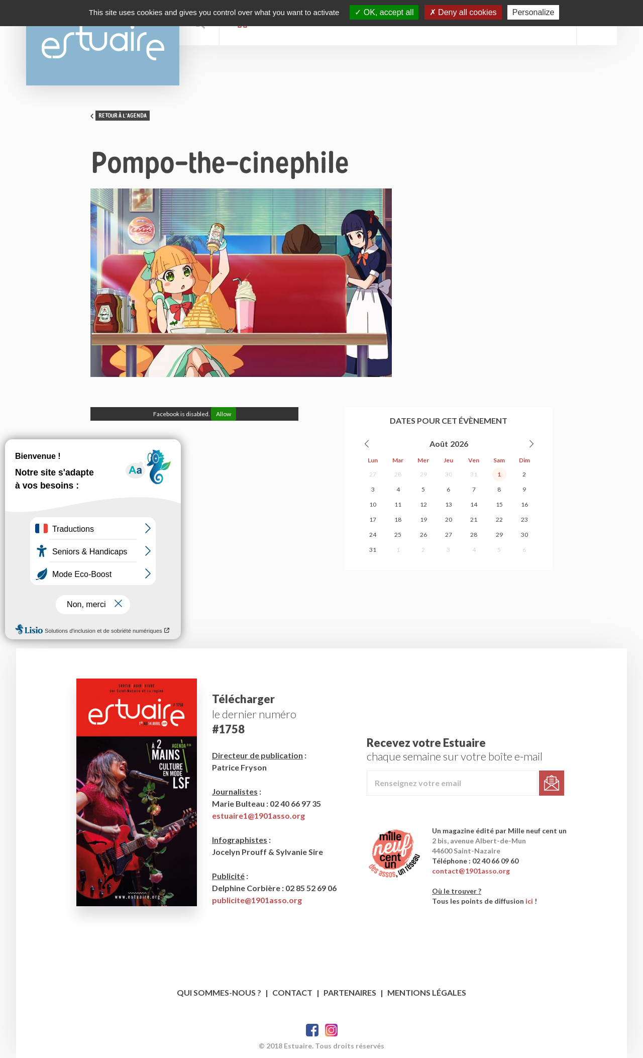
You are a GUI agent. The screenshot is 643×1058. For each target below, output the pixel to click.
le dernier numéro (254, 714)
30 (448, 474)
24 (372, 534)
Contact (292, 992)
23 (524, 519)
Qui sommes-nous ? (219, 992)
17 (372, 519)
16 (524, 504)
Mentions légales (426, 992)
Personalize (533, 12)
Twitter (331, 1030)
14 (473, 504)
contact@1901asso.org (471, 871)
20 (448, 519)
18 (397, 519)
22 (499, 519)
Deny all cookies (463, 12)
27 (372, 474)
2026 (459, 443)
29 (423, 474)
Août (439, 443)
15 (499, 504)
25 (397, 534)
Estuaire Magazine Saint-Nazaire (102, 42)
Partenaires (350, 992)
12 (423, 504)
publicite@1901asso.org (257, 900)
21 (473, 519)
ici (529, 901)
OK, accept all (384, 12)
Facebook (312, 1030)
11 (397, 504)
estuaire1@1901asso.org (258, 815)
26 (423, 534)
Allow (223, 414)
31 (473, 474)
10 (372, 504)
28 (397, 474)
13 (448, 504)
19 (423, 519)
